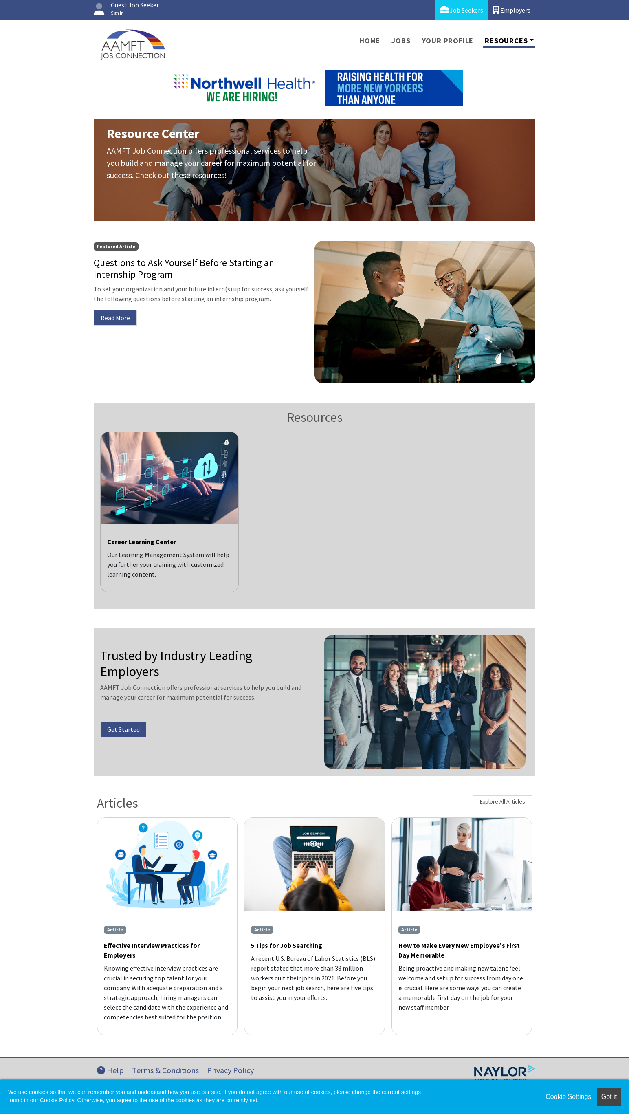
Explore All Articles (502, 801)
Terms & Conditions (165, 1070)
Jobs (400, 40)
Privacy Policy (230, 1070)
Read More (115, 318)
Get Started (123, 729)
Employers (511, 10)
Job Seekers (461, 10)
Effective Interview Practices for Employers (152, 950)
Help (110, 1070)
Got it (609, 1096)
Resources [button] (506, 40)
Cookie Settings (568, 1096)
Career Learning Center (141, 541)
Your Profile (448, 40)
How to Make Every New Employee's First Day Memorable (459, 950)
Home (369, 40)
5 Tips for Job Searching (286, 945)
